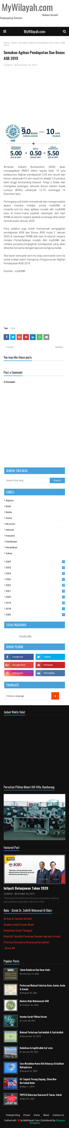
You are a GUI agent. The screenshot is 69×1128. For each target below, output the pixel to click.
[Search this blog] (27, 480)
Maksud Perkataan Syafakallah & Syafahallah (41, 1032)
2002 (35, 614)
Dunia (9, 518)
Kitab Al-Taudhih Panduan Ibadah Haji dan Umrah (32, 936)
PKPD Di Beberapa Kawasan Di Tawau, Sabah (41, 1095)
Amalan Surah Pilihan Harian (33, 1016)
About (46, 1115)
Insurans (10, 535)
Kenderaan (11, 541)
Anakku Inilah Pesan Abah (19, 924)
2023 (35, 579)
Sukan (9, 553)
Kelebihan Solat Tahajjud (18, 930)
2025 (35, 567)
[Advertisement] (34, 95)
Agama (9, 500)
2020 (35, 597)
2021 (35, 591)
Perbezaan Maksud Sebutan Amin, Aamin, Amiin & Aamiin (42, 987)
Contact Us (58, 1115)
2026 (35, 561)
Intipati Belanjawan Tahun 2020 (26, 888)
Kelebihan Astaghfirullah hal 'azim (36, 1048)
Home (7, 43)
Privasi (26, 1115)
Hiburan (10, 529)
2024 (35, 573)
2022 (35, 585)
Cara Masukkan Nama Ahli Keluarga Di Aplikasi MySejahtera (42, 1065)
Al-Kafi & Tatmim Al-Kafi (18, 918)
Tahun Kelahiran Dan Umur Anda (35, 970)
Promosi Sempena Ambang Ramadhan (26, 942)
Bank (14, 43)
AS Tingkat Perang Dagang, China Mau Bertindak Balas (38, 1081)
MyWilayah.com (34, 31)
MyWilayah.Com (31, 1120)
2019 (35, 602)
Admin (9, 65)
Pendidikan (11, 547)
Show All (10, 948)
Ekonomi (10, 524)
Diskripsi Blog (13, 1115)
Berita (9, 512)
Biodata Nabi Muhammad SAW (34, 1001)
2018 (35, 608)
